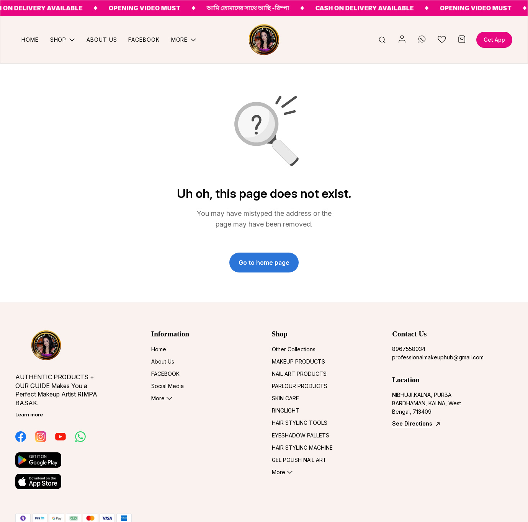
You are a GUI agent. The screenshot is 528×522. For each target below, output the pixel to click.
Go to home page (264, 262)
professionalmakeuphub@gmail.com (434, 357)
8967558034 (408, 349)
